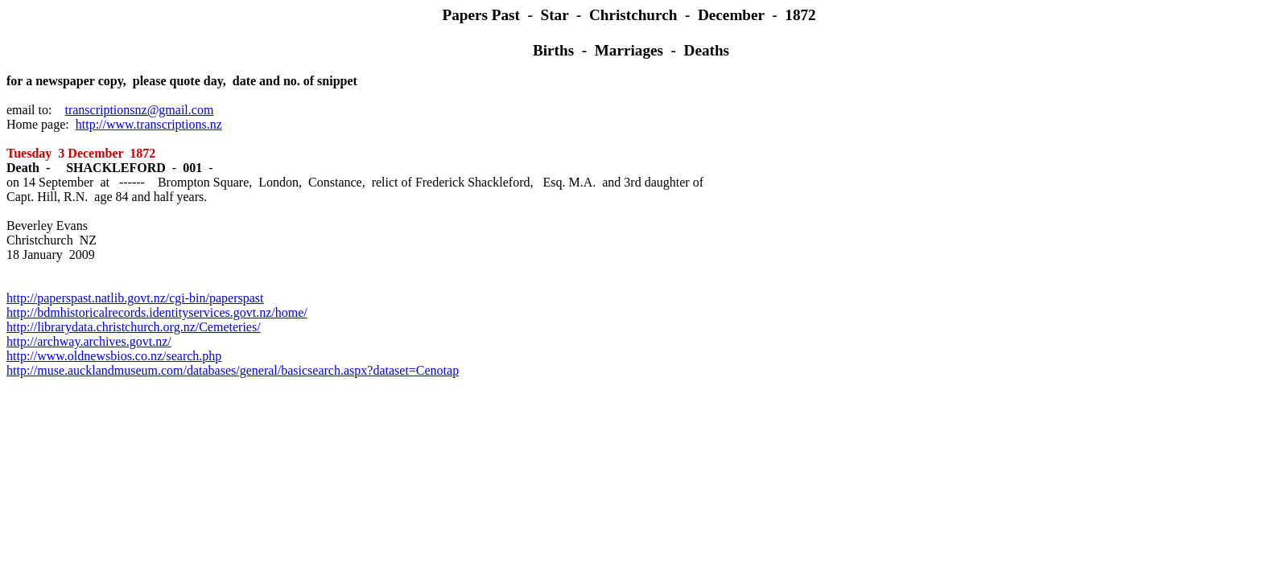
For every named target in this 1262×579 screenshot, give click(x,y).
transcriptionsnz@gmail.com (138, 110)
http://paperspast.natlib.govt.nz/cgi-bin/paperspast (134, 298)
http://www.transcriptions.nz (149, 124)
